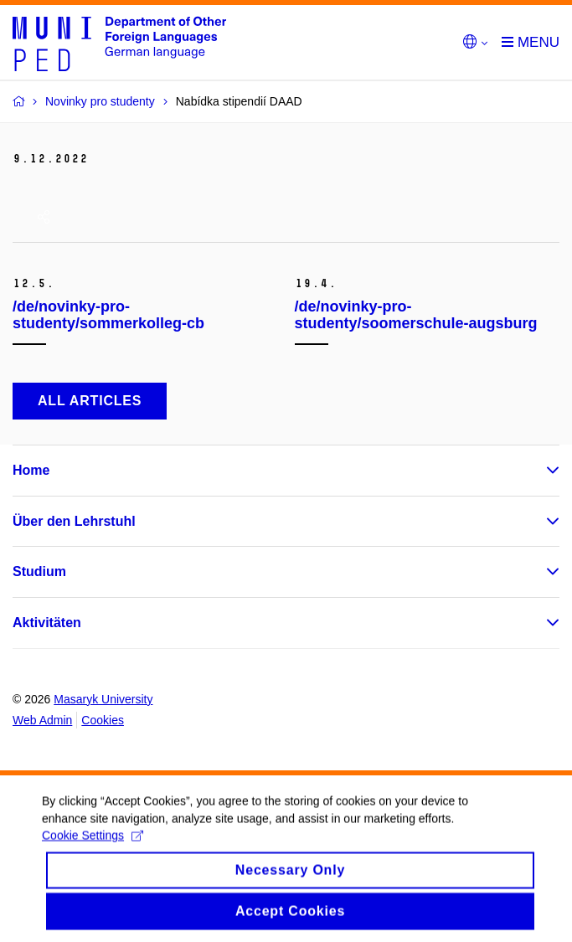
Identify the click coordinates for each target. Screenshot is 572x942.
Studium (39, 571)
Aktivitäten (47, 622)
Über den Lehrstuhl (74, 521)
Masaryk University (103, 699)
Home (31, 470)
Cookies (102, 720)
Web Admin (42, 720)
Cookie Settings (92, 848)
